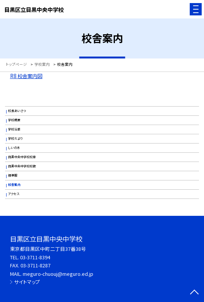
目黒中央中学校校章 (22, 157)
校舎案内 (14, 184)
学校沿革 (14, 129)
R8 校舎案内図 (26, 76)
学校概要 (14, 120)
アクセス (13, 194)
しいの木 (14, 147)
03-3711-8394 (35, 257)
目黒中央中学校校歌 (22, 166)
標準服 (12, 175)
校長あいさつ (17, 110)
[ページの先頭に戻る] (194, 293)
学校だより (15, 138)
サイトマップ (27, 281)
